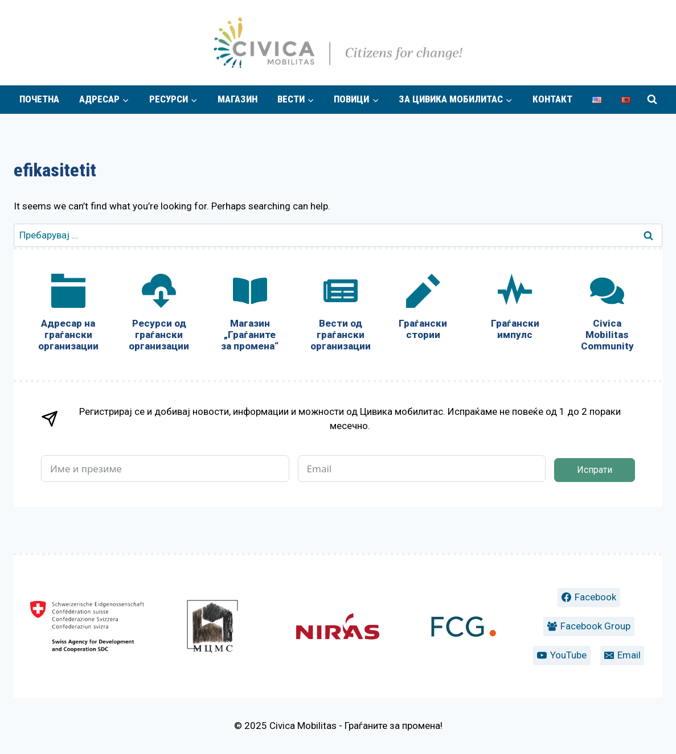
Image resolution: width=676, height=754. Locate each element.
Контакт (552, 99)
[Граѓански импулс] (515, 309)
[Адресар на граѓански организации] (68, 315)
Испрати (594, 469)
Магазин (237, 99)
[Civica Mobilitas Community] (607, 315)
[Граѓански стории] (423, 309)
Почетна (39, 99)
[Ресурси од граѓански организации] (158, 315)
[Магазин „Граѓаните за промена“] (249, 315)
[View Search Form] (652, 99)
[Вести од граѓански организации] (340, 315)
